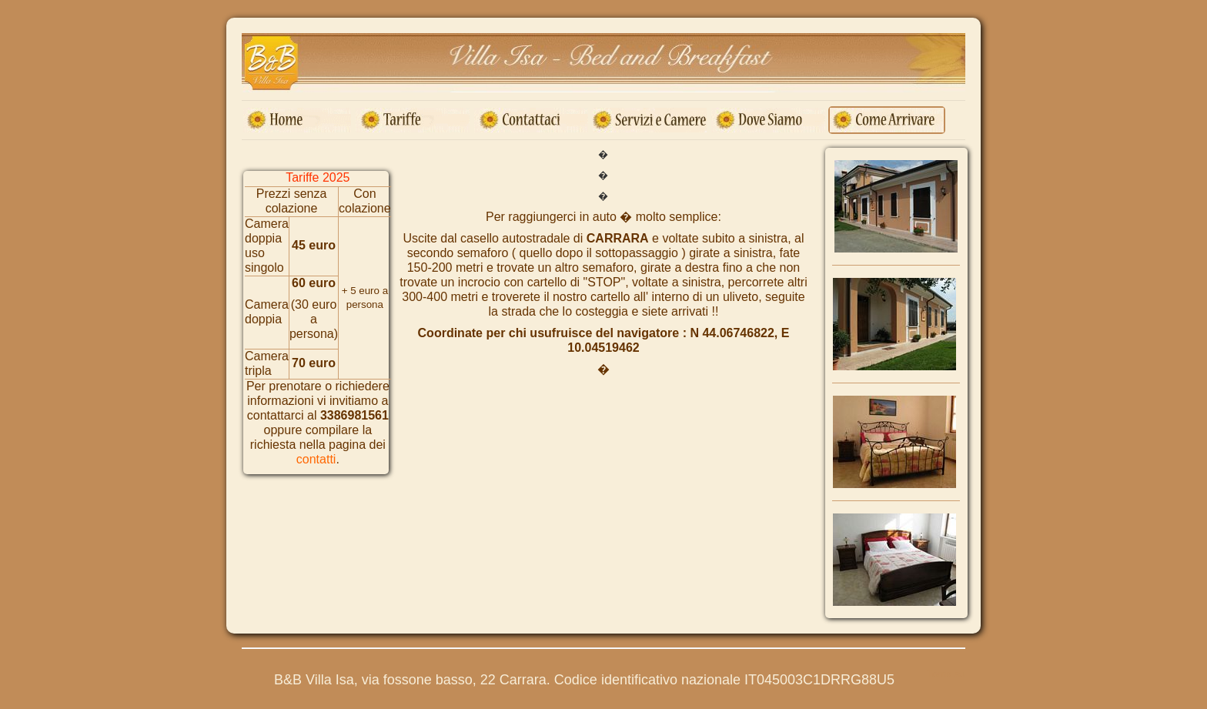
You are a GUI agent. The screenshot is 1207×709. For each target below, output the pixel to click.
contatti (316, 459)
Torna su (946, 674)
